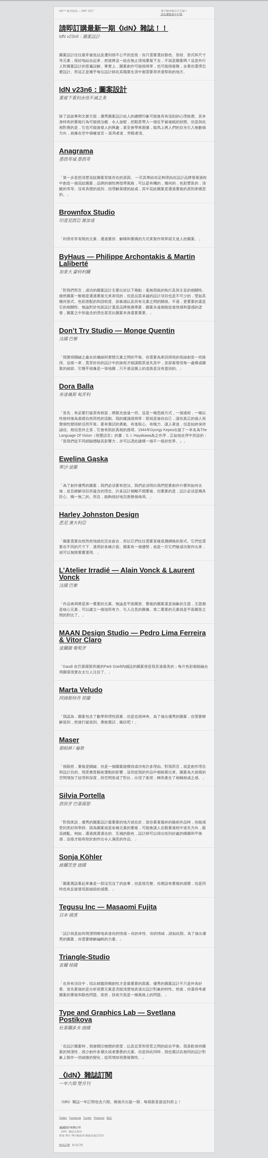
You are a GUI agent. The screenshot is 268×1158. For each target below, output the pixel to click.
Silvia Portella (82, 795)
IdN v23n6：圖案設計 (93, 90)
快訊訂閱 (64, 1144)
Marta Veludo (81, 690)
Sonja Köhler (80, 857)
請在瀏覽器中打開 (171, 14)
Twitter (63, 1118)
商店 (109, 1118)
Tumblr (87, 1118)
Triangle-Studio (84, 957)
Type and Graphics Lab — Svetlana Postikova (117, 1016)
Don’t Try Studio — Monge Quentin (117, 330)
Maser (69, 740)
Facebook (75, 1118)
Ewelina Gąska (83, 459)
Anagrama (76, 151)
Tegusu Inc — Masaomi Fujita (108, 907)
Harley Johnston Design (99, 514)
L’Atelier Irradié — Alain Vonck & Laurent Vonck (127, 573)
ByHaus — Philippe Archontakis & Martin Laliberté (127, 260)
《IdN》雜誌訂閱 (85, 1075)
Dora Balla (76, 386)
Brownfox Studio (87, 212)
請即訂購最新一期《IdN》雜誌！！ (113, 28)
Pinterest (99, 1118)
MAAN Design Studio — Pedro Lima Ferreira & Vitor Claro (132, 636)
